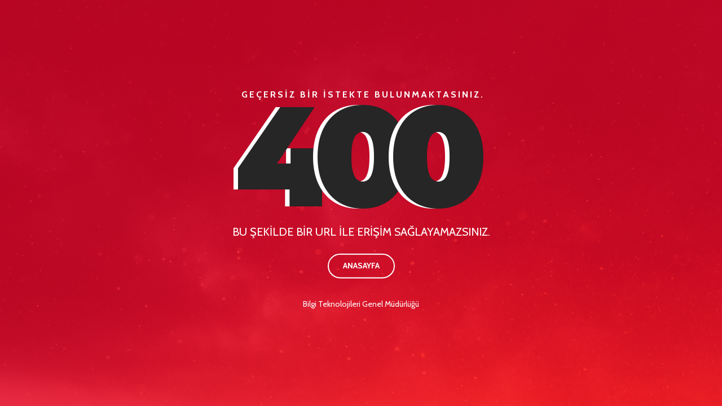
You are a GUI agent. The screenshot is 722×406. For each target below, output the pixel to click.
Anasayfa (361, 266)
